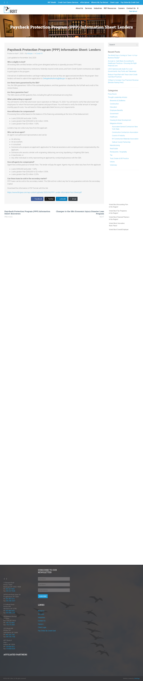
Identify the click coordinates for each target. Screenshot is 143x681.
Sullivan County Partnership (121, 142)
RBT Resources (110, 8)
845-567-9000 (10, 589)
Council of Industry (118, 135)
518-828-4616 (10, 646)
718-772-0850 (10, 622)
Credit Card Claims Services (68, 2)
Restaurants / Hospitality (118, 152)
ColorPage (137, 678)
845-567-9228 (10, 591)
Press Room (112, 94)
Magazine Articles (116, 123)
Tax (111, 155)
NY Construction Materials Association (125, 139)
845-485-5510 (10, 599)
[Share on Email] (73, 199)
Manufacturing (115, 145)
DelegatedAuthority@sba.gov (54, 78)
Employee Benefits (116, 110)
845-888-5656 (10, 611)
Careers (121, 8)
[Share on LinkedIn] (61, 199)
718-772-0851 (10, 625)
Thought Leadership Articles (117, 97)
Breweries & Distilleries (117, 100)
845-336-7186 (10, 637)
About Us (79, 8)
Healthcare (113, 117)
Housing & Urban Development (120, 120)
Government (114, 114)
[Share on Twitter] (49, 199)
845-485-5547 (10, 601)
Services (88, 8)
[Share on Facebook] (37, 199)
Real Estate (114, 149)
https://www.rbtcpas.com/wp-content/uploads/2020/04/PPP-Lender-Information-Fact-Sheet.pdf (44, 192)
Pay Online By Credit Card (130, 2)
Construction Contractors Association (125, 132)
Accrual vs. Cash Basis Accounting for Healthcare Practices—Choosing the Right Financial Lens (122, 63)
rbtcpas (30, 53)
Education (113, 107)
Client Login (114, 2)
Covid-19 (39, 53)
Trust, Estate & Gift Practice (119, 158)
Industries (98, 8)
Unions (112, 162)
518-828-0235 (10, 648)
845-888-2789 (10, 613)
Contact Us (131, 8)
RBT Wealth (52, 2)
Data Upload (133, 11)
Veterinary (113, 165)
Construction (114, 104)
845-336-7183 (10, 634)
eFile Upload (84, 2)
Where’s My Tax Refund (99, 2)
